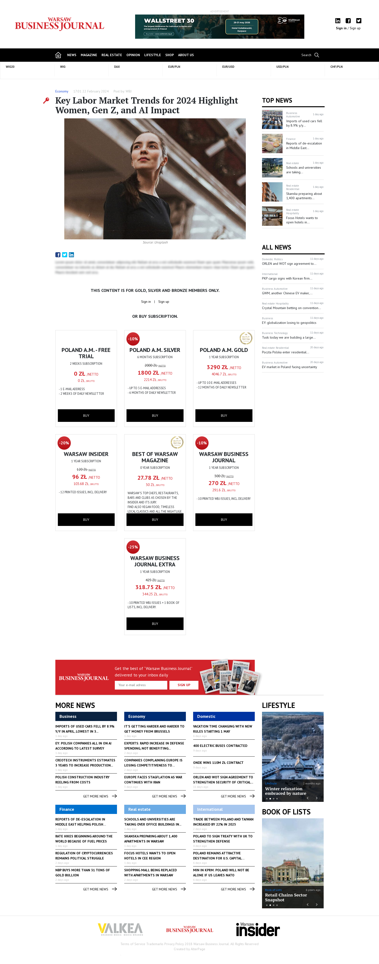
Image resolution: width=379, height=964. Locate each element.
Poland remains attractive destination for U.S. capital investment (217, 858)
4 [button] (277, 798)
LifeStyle (271, 783)
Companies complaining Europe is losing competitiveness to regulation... (153, 765)
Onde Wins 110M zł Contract (218, 762)
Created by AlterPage (189, 949)
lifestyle (152, 55)
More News (75, 705)
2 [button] (270, 798)
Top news (277, 100)
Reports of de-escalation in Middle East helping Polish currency (80, 824)
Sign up (355, 28)
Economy (61, 91)
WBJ (128, 91)
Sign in (342, 28)
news (71, 55)
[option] (219, 27)
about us (186, 55)
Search (306, 55)
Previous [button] (135, 29)
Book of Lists (286, 811)
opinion (133, 55)
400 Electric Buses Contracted (220, 746)
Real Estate (112, 55)
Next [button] (303, 26)
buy (86, 415)
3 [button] (273, 798)
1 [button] (267, 798)
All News (276, 247)
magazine (89, 55)
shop (169, 55)
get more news (100, 796)
